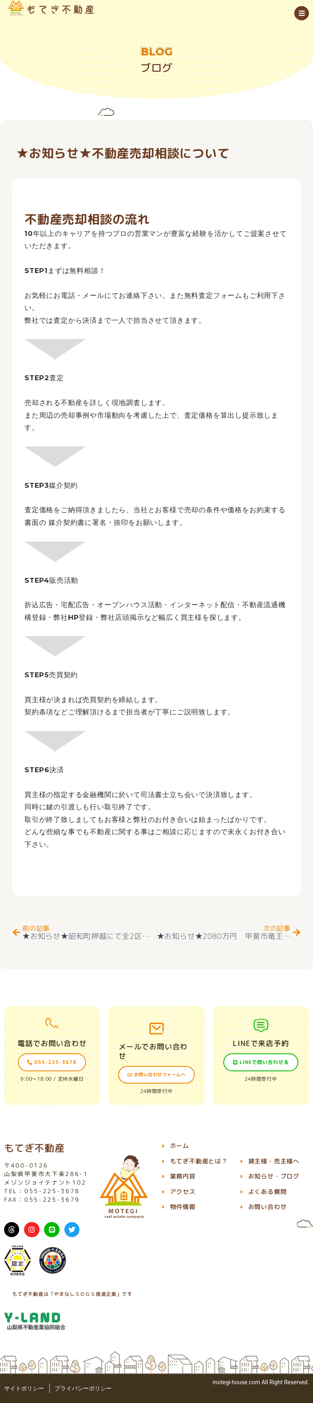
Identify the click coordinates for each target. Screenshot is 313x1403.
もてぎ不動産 (34, 1148)
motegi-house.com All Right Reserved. (260, 1382)
